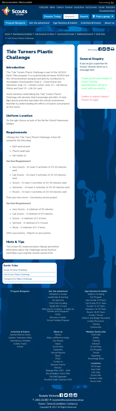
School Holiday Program (58, 320)
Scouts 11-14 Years (96, 306)
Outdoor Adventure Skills (20, 338)
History (58, 335)
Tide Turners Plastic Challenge (17, 274)
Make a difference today (58, 338)
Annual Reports (58, 353)
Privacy (42, 403)
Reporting (110, 7)
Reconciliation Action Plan (58, 374)
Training (60, 7)
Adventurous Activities (20, 341)
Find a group (103, 16)
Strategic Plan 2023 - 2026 (58, 371)
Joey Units (95, 369)
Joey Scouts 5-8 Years (96, 300)
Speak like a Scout (58, 306)
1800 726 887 (41, 399)
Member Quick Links (96, 332)
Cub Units (95, 372)
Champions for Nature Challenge (18, 279)
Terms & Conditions (56, 403)
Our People (58, 341)
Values (58, 344)
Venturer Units (95, 378)
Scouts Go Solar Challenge (15, 270)
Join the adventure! (39, 22)
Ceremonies (95, 327)
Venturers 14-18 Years (95, 309)
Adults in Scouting (96, 294)
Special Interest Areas (20, 335)
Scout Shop (79, 7)
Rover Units (95, 381)
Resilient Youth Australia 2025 (58, 380)
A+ (112, 2)
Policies (58, 368)
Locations (96, 363)
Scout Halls (58, 347)
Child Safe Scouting (58, 303)
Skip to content (25, 2)
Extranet (68, 7)
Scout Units (96, 375)
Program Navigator (16, 22)
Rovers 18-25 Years (96, 312)
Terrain (101, 7)
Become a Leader (58, 317)
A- (109, 2)
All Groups (96, 366)
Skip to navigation (10, 2)
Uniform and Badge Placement (96, 318)
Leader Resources (95, 321)
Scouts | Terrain (96, 315)
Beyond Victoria (58, 365)
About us (109, 22)
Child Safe (43, 7)
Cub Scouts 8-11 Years (95, 303)
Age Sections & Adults (65, 22)
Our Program (91, 7)
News (58, 356)
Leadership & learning (58, 297)
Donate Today (52, 16)
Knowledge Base (107, 10)
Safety (52, 7)
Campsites (58, 350)
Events (20, 347)
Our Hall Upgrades (58, 377)
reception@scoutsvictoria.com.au (68, 399)
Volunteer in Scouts (58, 294)
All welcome (58, 300)
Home (7, 34)
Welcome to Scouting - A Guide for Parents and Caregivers (58, 310)
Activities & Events (91, 22)
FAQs (57, 314)
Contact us (58, 362)
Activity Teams (20, 344)
